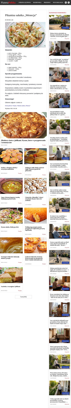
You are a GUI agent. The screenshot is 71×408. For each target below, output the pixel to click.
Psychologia (58, 2)
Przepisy (47, 2)
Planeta (8, 2)
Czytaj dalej (23, 296)
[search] (69, 3)
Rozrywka (37, 2)
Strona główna (25, 2)
